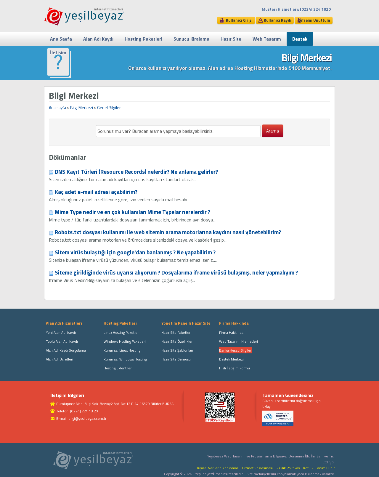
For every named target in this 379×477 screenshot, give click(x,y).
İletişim (58, 52)
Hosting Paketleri (143, 38)
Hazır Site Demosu (176, 359)
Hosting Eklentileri (118, 368)
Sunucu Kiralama (191, 38)
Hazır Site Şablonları (177, 350)
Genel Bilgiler (109, 107)
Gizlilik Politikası (288, 468)
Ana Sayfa (61, 38)
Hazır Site (231, 38)
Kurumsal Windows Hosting (125, 359)
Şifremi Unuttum (314, 20)
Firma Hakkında (231, 332)
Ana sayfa (57, 107)
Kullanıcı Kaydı (277, 20)
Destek (299, 38)
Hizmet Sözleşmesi (257, 468)
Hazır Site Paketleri (176, 332)
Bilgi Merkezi (81, 107)
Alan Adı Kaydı (98, 38)
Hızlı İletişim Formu (234, 368)
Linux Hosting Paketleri (121, 332)
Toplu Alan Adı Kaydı (62, 341)
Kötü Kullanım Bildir (319, 468)
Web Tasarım (267, 38)
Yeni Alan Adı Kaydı (61, 332)
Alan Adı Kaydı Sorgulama (66, 350)
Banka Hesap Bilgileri (235, 350)
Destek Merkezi (231, 359)
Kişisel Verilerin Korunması (218, 468)
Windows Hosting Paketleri (125, 341)
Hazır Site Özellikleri (177, 341)
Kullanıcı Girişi (239, 20)
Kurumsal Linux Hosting (122, 350)
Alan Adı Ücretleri (59, 359)
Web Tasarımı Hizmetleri (238, 341)
